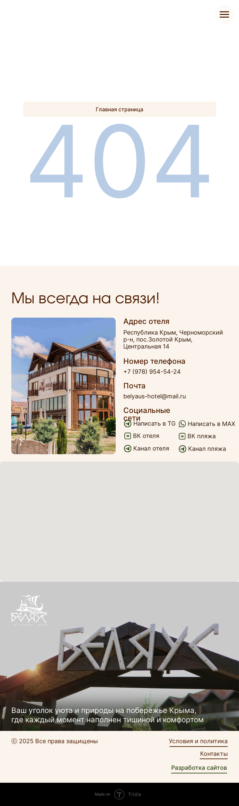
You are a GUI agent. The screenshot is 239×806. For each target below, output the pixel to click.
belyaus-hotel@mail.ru (154, 396)
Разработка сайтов (199, 767)
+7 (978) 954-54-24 (152, 371)
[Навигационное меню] (224, 14)
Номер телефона (154, 360)
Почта (134, 385)
